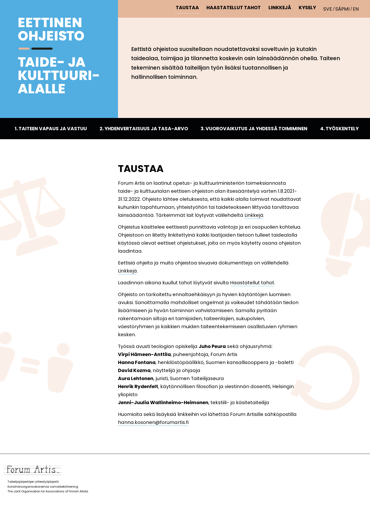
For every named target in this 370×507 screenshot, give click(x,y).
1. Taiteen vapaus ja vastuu (51, 128)
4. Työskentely (339, 128)
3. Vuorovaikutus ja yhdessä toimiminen (254, 128)
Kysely (308, 8)
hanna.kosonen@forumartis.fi (153, 422)
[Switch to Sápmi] (344, 9)
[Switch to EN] (356, 9)
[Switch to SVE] (329, 9)
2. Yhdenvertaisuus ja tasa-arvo (144, 128)
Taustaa (191, 8)
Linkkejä (282, 8)
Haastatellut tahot (237, 8)
